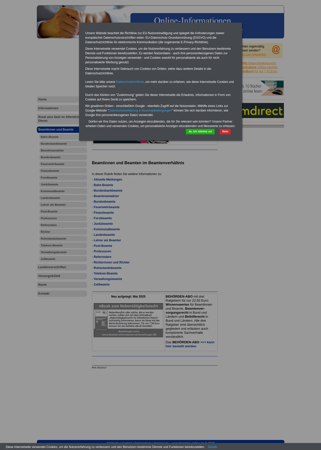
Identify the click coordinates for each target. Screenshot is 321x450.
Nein (225, 131)
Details (212, 447)
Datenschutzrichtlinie (130, 82)
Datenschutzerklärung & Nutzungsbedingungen (140, 110)
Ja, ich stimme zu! (200, 131)
